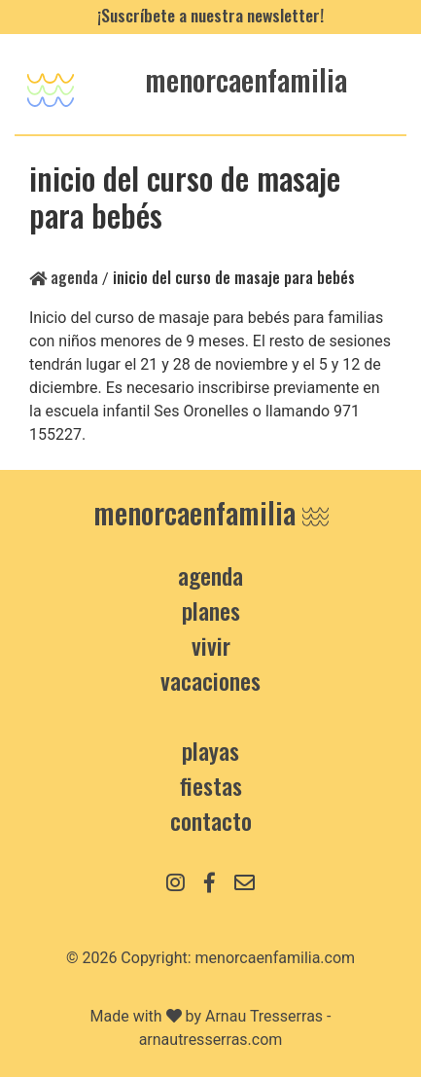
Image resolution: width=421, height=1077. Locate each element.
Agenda (63, 277)
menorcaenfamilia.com (275, 958)
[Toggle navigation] (51, 84)
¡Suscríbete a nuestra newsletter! (210, 14)
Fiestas (211, 785)
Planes (211, 610)
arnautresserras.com (211, 1039)
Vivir (211, 645)
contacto (211, 820)
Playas (210, 750)
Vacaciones (210, 680)
